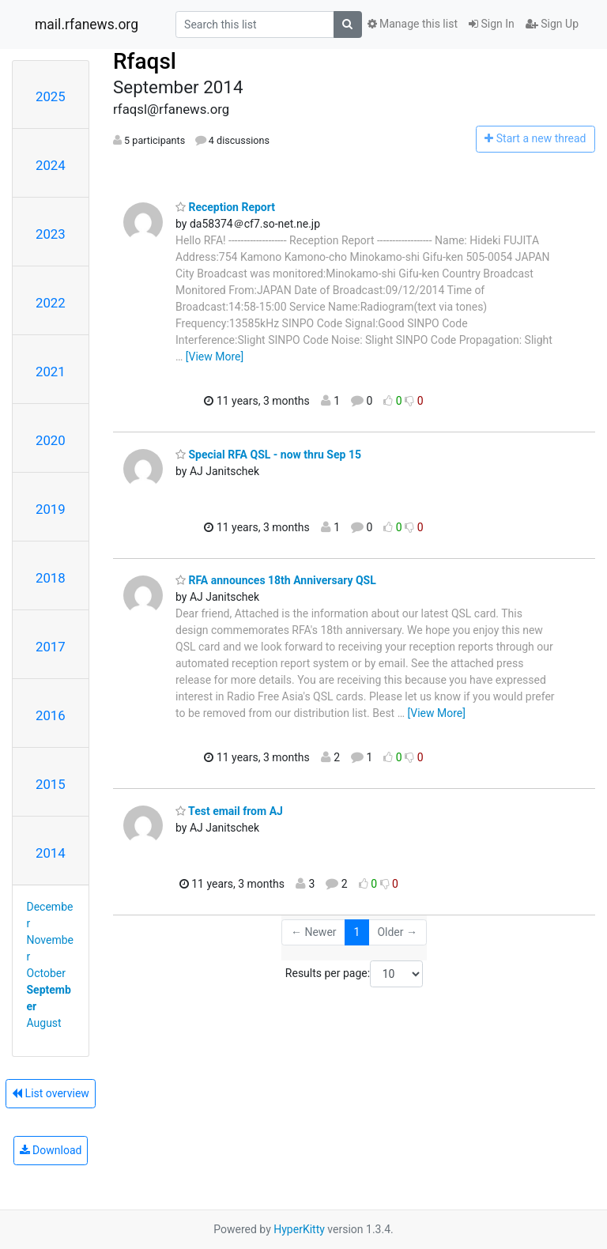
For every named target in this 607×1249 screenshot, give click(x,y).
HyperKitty (299, 1229)
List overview (50, 1093)
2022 (51, 303)
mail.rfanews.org (86, 24)
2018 (51, 578)
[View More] (214, 356)
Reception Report (225, 207)
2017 (51, 647)
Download (51, 1150)
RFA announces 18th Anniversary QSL (275, 580)
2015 (51, 784)
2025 (51, 96)
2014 (51, 853)
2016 (51, 715)
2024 (51, 165)
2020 (51, 440)
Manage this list (413, 23)
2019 (51, 509)
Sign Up (552, 23)
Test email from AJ (229, 811)
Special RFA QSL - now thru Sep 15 (268, 454)
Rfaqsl (144, 61)
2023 (51, 234)
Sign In (492, 23)
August (44, 1023)
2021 (51, 371)
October (46, 973)
